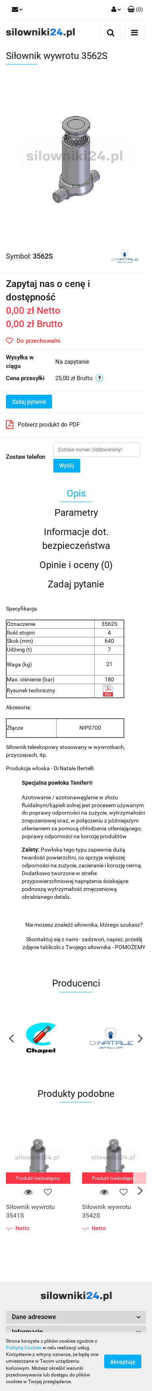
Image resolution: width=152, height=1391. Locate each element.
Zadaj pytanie (29, 402)
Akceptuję (122, 1362)
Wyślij (66, 465)
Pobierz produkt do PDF (43, 424)
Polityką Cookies (23, 1348)
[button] (135, 10)
